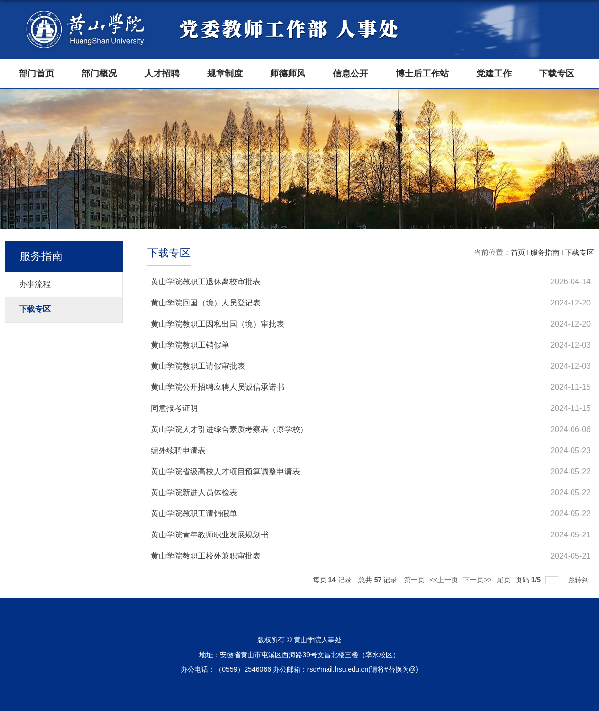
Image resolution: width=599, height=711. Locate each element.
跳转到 (579, 580)
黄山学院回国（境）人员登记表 (206, 303)
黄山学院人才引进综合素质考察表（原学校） (229, 429)
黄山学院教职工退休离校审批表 (206, 282)
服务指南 (545, 252)
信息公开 (350, 73)
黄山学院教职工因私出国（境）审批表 (217, 324)
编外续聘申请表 (178, 450)
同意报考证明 (174, 408)
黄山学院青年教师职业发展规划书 (210, 535)
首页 (518, 252)
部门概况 (99, 73)
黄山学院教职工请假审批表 (198, 366)
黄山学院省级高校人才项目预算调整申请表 (225, 471)
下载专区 (556, 73)
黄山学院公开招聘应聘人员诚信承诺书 (217, 387)
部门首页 (36, 73)
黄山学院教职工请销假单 (194, 513)
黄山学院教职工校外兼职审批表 (206, 556)
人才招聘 (162, 73)
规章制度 (225, 73)
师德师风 (287, 73)
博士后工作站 (422, 73)
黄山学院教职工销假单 (190, 345)
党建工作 (494, 73)
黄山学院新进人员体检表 (194, 492)
